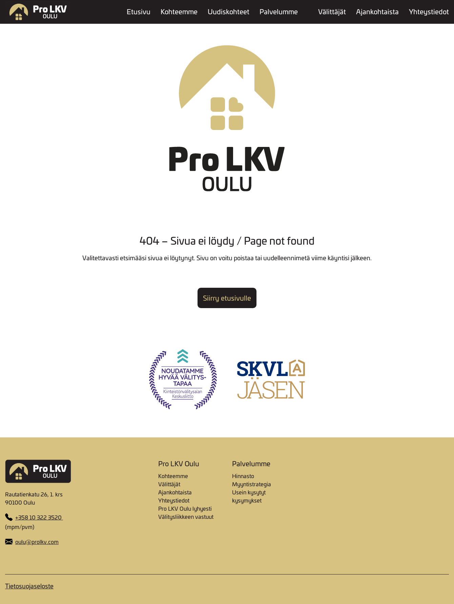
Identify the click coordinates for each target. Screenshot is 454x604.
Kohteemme (179, 12)
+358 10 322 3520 (39, 517)
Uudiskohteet (228, 12)
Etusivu (138, 12)
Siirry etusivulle (227, 298)
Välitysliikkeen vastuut (185, 516)
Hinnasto (243, 475)
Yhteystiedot (429, 12)
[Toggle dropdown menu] (304, 11)
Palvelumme (279, 12)
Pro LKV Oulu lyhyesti (185, 508)
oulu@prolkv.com (37, 541)
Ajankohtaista (377, 12)
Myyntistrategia (251, 484)
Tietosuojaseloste (29, 586)
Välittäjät (332, 12)
